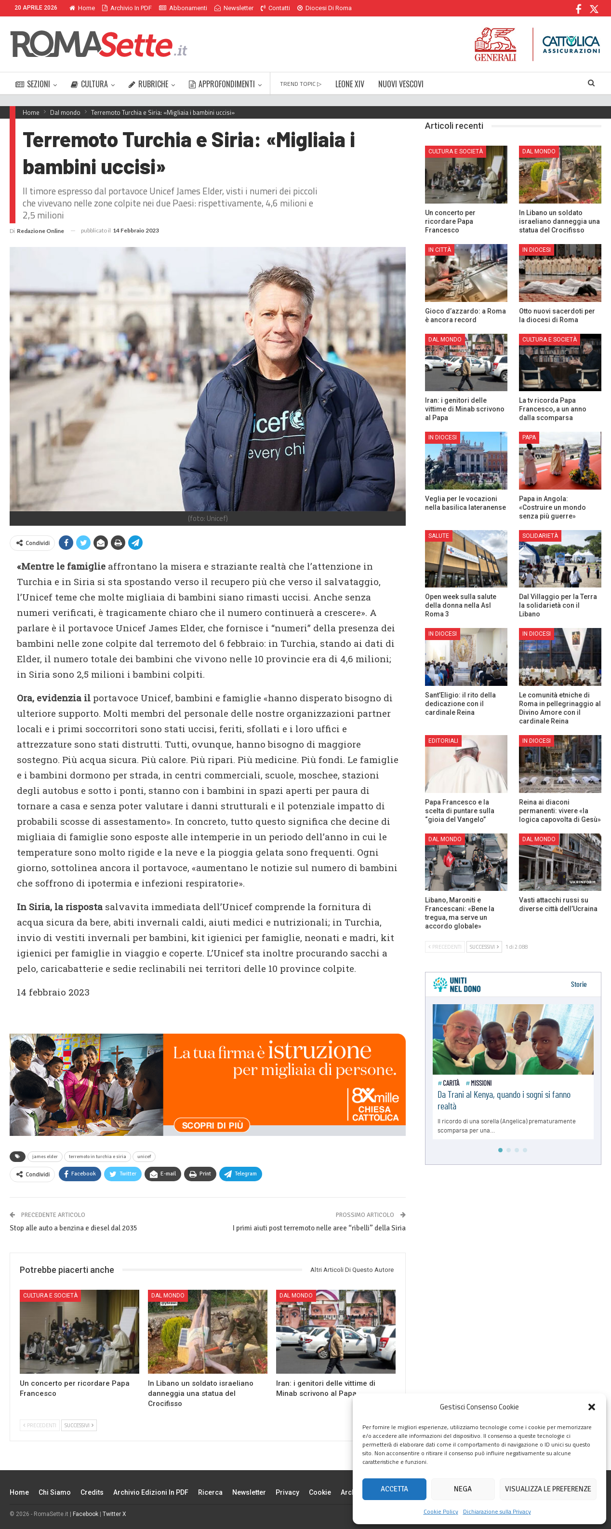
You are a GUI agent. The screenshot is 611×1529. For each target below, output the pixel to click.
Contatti (275, 8)
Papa (529, 437)
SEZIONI (32, 84)
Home (82, 8)
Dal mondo (168, 1295)
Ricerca (210, 1492)
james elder (45, 1157)
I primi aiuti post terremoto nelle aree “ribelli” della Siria (319, 1228)
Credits (92, 1492)
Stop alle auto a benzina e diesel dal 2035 (73, 1228)
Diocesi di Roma (324, 8)
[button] (592, 1407)
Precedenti (39, 1425)
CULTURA (89, 84)
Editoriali (443, 740)
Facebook (85, 1514)
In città (439, 249)
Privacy (287, 1492)
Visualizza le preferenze (548, 1489)
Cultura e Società (50, 1295)
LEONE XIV (349, 84)
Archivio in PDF (127, 8)
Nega (463, 1489)
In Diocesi (536, 249)
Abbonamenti (183, 8)
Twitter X (114, 1514)
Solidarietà (540, 535)
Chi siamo (55, 1492)
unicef (144, 1157)
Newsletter (233, 8)
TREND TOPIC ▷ (300, 83)
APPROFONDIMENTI (222, 84)
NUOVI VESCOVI (401, 84)
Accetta (394, 1489)
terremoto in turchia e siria (97, 1157)
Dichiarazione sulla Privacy (497, 1511)
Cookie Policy (441, 1511)
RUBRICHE (148, 84)
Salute (438, 535)
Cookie (320, 1492)
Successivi (79, 1425)
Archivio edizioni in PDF (150, 1492)
